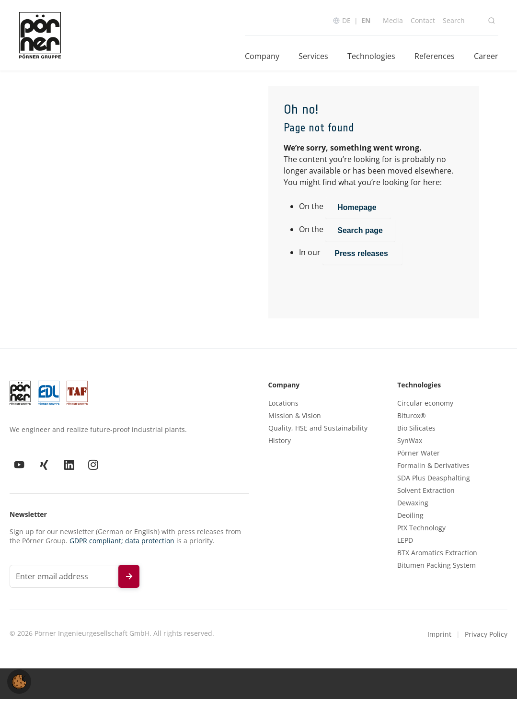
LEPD (405, 541)
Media (392, 20)
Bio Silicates (416, 429)
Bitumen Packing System (436, 566)
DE (346, 20)
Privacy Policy (486, 635)
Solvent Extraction (426, 492)
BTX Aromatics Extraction (437, 554)
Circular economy (425, 404)
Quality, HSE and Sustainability (318, 429)
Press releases (363, 255)
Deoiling (410, 517)
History (279, 442)
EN (365, 20)
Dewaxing (412, 504)
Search (453, 20)
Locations (283, 404)
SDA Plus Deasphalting (433, 479)
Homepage (358, 209)
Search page (360, 232)
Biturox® (411, 417)
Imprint (439, 635)
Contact (422, 20)
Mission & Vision (294, 417)
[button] (19, 681)
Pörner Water (418, 454)
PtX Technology (421, 529)
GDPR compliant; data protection (121, 542)
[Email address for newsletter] (64, 577)
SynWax (409, 442)
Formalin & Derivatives (433, 467)
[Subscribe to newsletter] (128, 577)
